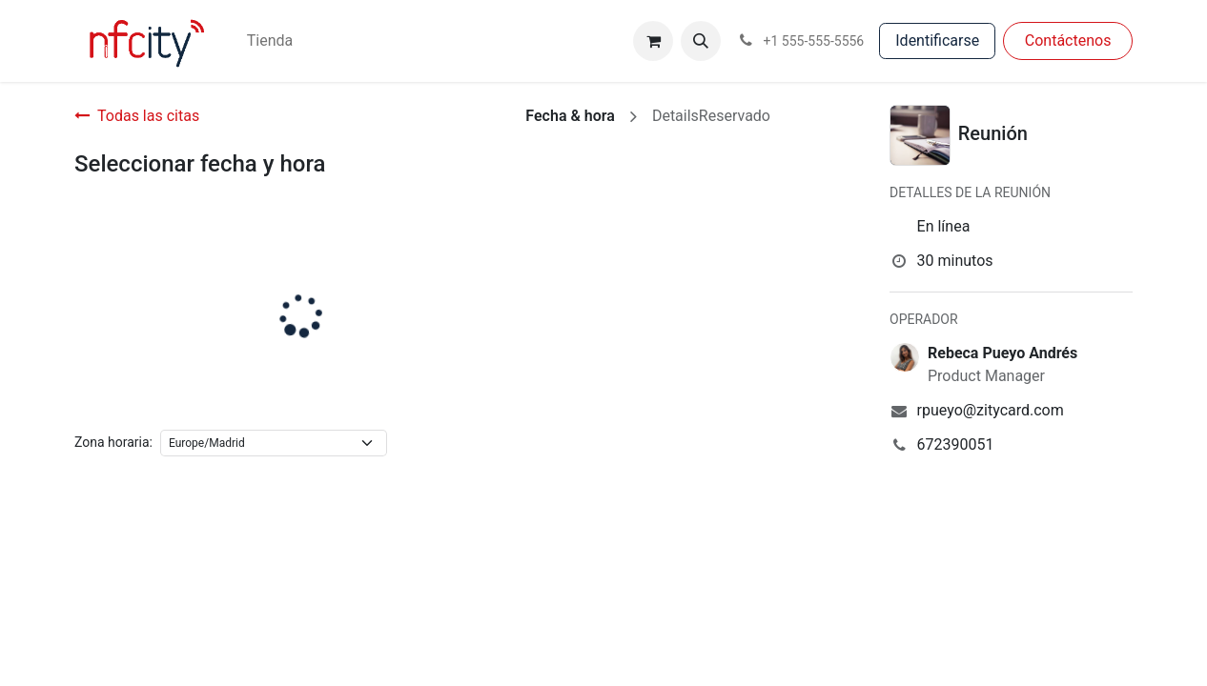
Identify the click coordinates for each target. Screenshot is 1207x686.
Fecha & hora (570, 116)
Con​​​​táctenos (1068, 40)
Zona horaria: (113, 442)
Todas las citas (136, 116)
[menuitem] (269, 41)
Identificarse (937, 40)
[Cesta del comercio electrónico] (653, 41)
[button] (701, 41)
